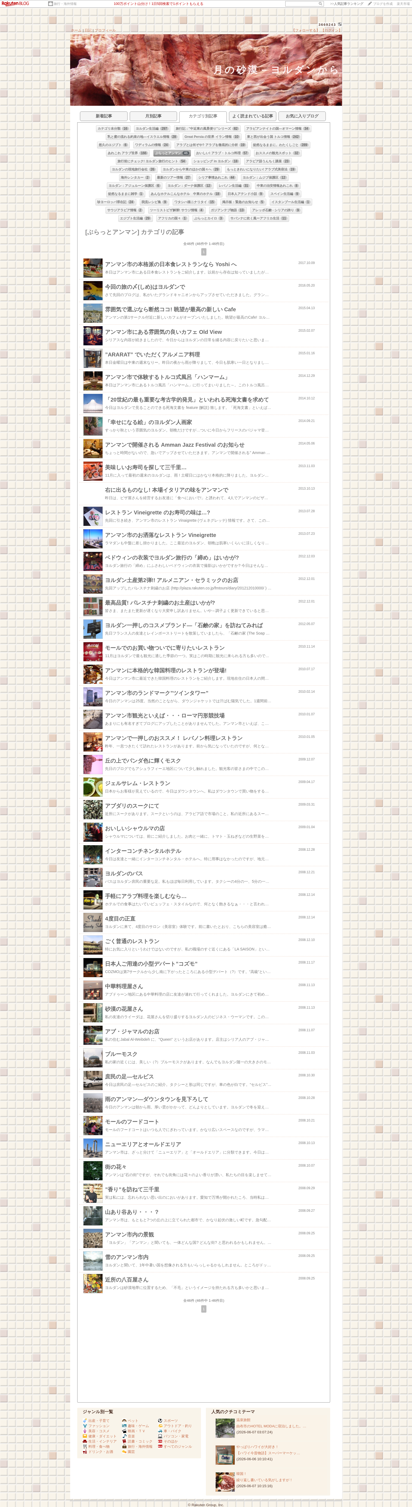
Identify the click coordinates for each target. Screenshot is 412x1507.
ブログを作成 (383, 4)
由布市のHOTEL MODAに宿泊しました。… (271, 1426)
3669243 (327, 25)
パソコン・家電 (173, 1436)
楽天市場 (403, 4)
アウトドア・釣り (175, 1426)
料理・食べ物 (96, 1446)
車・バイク (169, 1431)
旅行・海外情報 (65, 4)
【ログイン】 (331, 30)
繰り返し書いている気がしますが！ (264, 1480)
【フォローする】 (306, 30)
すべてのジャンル (175, 1446)
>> (346, 4)
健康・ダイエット (100, 1436)
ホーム (76, 30)
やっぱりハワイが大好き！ (257, 1447)
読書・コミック (137, 1441)
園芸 (128, 1452)
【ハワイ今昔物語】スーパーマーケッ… (268, 1453)
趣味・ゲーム (135, 1426)
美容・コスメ (96, 1431)
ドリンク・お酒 (98, 1452)
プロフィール (105, 30)
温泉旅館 (243, 1420)
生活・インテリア (100, 1441)
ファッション (96, 1426)
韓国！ (241, 1474)
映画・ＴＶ (133, 1431)
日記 (88, 30)
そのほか (168, 1441)
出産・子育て (96, 1421)
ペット (130, 1421)
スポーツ (168, 1421)
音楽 (128, 1436)
